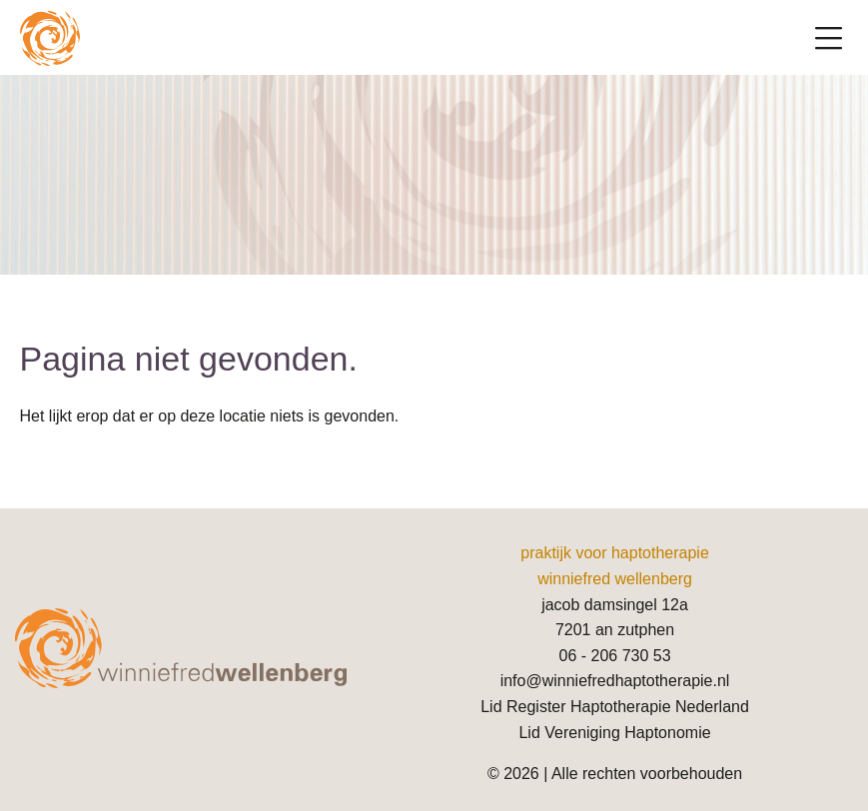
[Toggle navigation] (828, 39)
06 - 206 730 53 (614, 655)
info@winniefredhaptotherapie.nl (615, 680)
